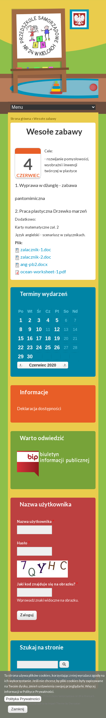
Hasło (23, 542)
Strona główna (20, 118)
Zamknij (17, 711)
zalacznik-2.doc (35, 256)
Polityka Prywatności (23, 701)
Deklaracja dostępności (39, 408)
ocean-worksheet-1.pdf (43, 271)
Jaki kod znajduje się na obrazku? (47, 583)
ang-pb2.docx (33, 264)
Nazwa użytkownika (35, 521)
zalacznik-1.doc (35, 249)
